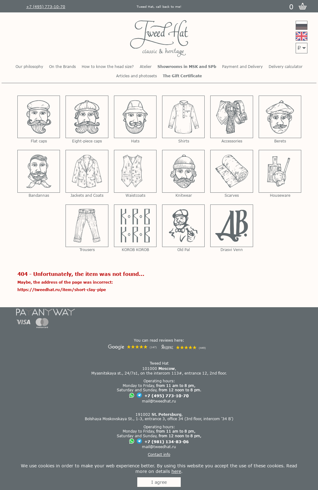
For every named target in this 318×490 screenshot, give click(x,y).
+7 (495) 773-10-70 (166, 395)
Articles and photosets (136, 76)
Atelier (146, 66)
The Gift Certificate (182, 76)
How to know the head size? (108, 66)
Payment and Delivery (242, 66)
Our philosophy (29, 66)
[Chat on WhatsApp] (131, 396)
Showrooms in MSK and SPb (186, 66)
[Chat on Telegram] (139, 395)
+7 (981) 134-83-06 (166, 441)
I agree (159, 482)
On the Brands (62, 66)
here (176, 471)
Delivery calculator (285, 66)
